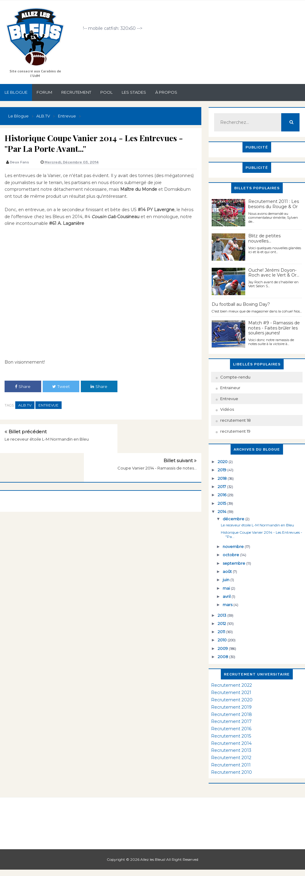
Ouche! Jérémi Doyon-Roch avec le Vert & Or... (273, 272)
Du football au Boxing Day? (241, 304)
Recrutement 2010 (231, 772)
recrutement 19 (235, 431)
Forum (44, 92)
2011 (222, 631)
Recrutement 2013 (231, 750)
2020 (223, 461)
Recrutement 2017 (231, 721)
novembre (234, 546)
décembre (234, 518)
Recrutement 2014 (231, 743)
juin (226, 579)
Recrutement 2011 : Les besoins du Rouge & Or (273, 204)
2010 (223, 639)
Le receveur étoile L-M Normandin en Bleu (47, 439)
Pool (106, 92)
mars (228, 604)
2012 (222, 623)
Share (22, 386)
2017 (222, 486)
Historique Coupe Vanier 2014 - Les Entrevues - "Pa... (261, 534)
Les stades (134, 92)
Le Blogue (16, 92)
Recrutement (76, 92)
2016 (222, 494)
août (228, 571)
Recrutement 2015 (231, 736)
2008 (223, 656)
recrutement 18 (235, 420)
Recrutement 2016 (231, 728)
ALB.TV (24, 405)
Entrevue (48, 405)
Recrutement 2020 (232, 700)
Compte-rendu (235, 377)
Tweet (61, 386)
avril (227, 596)
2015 (222, 503)
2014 (222, 511)
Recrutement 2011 (231, 765)
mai (227, 588)
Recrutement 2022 (231, 685)
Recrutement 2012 (231, 757)
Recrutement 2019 (231, 707)
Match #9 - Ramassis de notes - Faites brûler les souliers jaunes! (274, 328)
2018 (223, 478)
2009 (223, 648)
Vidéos (227, 409)
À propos (166, 92)
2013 (222, 615)
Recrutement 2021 (231, 692)
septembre (234, 563)
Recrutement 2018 (231, 714)
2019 (222, 469)
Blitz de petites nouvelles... (264, 238)
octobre (231, 554)
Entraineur (230, 387)
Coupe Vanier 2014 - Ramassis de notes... (157, 439)
